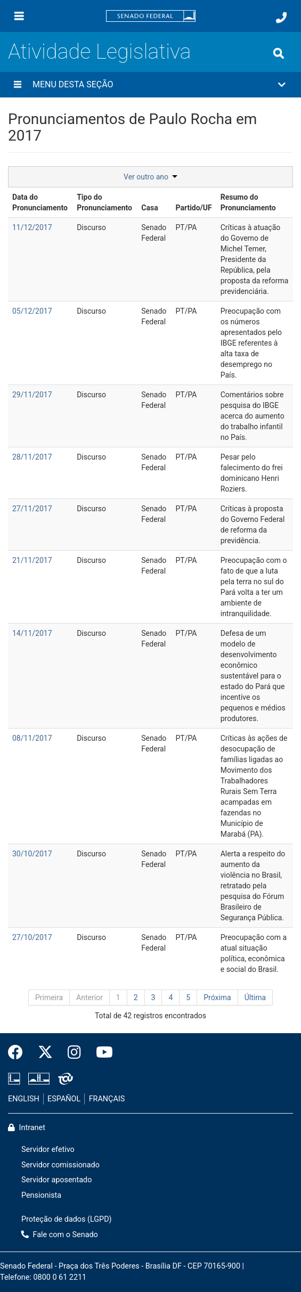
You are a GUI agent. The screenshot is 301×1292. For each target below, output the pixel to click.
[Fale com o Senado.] (281, 17)
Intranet (26, 1127)
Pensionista (41, 1195)
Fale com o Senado (59, 1234)
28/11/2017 (32, 457)
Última (255, 997)
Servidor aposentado (56, 1179)
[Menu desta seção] (17, 85)
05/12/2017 (32, 311)
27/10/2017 (32, 937)
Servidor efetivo (48, 1149)
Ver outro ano (150, 177)
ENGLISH (23, 1098)
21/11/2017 (32, 560)
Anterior (89, 997)
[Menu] (19, 16)
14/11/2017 (32, 633)
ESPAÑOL (63, 1098)
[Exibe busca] (278, 53)
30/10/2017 (32, 853)
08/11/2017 (32, 738)
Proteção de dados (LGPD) (66, 1219)
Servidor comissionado (60, 1165)
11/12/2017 (32, 227)
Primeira (49, 997)
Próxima (217, 997)
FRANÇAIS (107, 1098)
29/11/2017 (32, 394)
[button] (150, 84)
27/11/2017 (32, 508)
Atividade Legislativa (99, 51)
